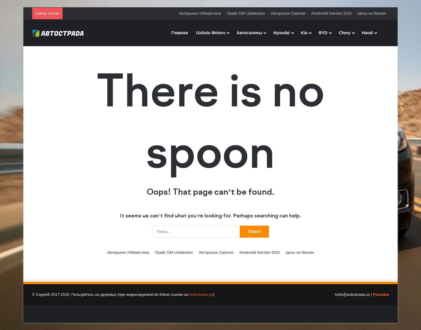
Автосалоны (249, 32)
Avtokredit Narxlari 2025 (331, 13)
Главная (179, 32)
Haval (367, 32)
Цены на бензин (372, 13)
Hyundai (281, 32)
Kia (304, 32)
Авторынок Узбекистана (200, 13)
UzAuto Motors (210, 32)
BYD (323, 32)
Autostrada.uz (201, 294)
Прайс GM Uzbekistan (246, 13)
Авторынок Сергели (288, 13)
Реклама (381, 294)
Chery (345, 32)
